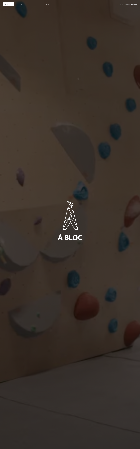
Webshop (8, 4)
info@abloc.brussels (128, 4)
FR (47, 4)
